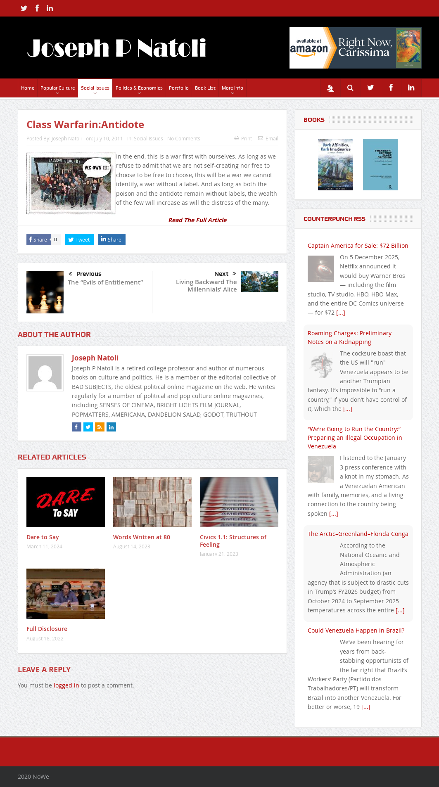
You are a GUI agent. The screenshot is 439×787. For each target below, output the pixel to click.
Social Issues (95, 88)
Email (268, 138)
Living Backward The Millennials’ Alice (206, 285)
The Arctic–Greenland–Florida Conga (358, 534)
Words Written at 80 (141, 537)
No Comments (183, 138)
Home (27, 88)
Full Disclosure (46, 629)
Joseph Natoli (67, 138)
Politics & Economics (139, 88)
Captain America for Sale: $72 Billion (358, 245)
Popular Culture (57, 88)
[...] (340, 312)
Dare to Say (42, 537)
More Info (232, 88)
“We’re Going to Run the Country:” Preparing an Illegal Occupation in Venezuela (355, 437)
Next (225, 273)
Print (243, 138)
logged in (66, 685)
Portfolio (179, 88)
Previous (85, 274)
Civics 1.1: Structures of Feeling (233, 540)
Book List (205, 88)
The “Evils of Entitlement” (105, 282)
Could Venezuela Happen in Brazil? (356, 630)
